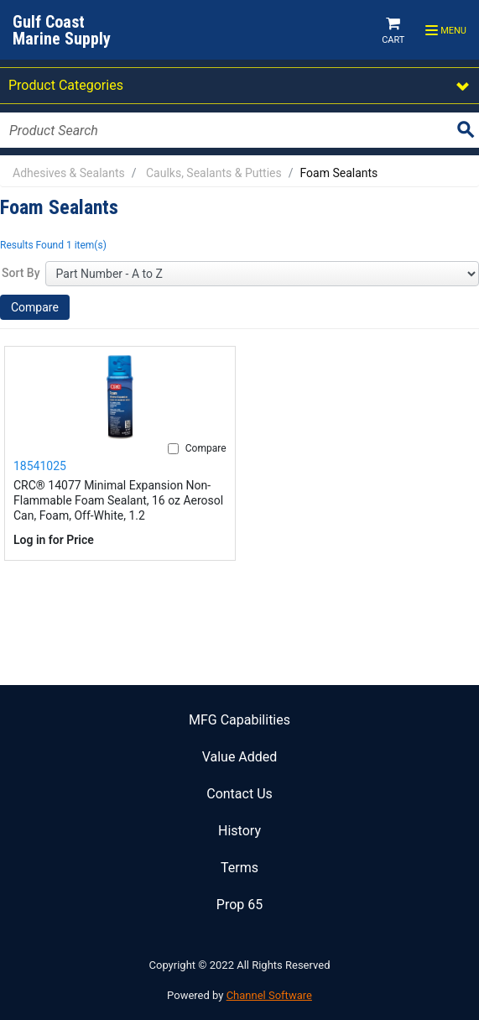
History (239, 831)
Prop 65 (239, 905)
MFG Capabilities (239, 720)
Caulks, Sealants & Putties (214, 173)
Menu (445, 31)
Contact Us (239, 794)
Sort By (21, 273)
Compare (35, 307)
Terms (239, 868)
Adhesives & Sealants (69, 173)
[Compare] (173, 448)
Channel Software (269, 995)
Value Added (240, 757)
